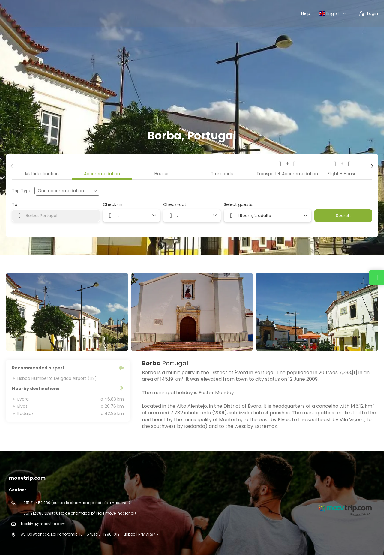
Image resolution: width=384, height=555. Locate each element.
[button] (12, 166)
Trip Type (22, 191)
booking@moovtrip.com (43, 523)
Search (343, 216)
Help (305, 13)
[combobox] (56, 215)
